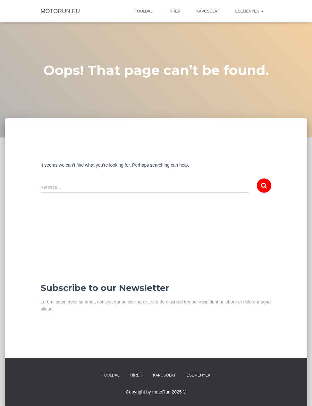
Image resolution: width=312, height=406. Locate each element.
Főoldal (144, 11)
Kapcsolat (207, 11)
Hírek (175, 11)
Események (249, 11)
